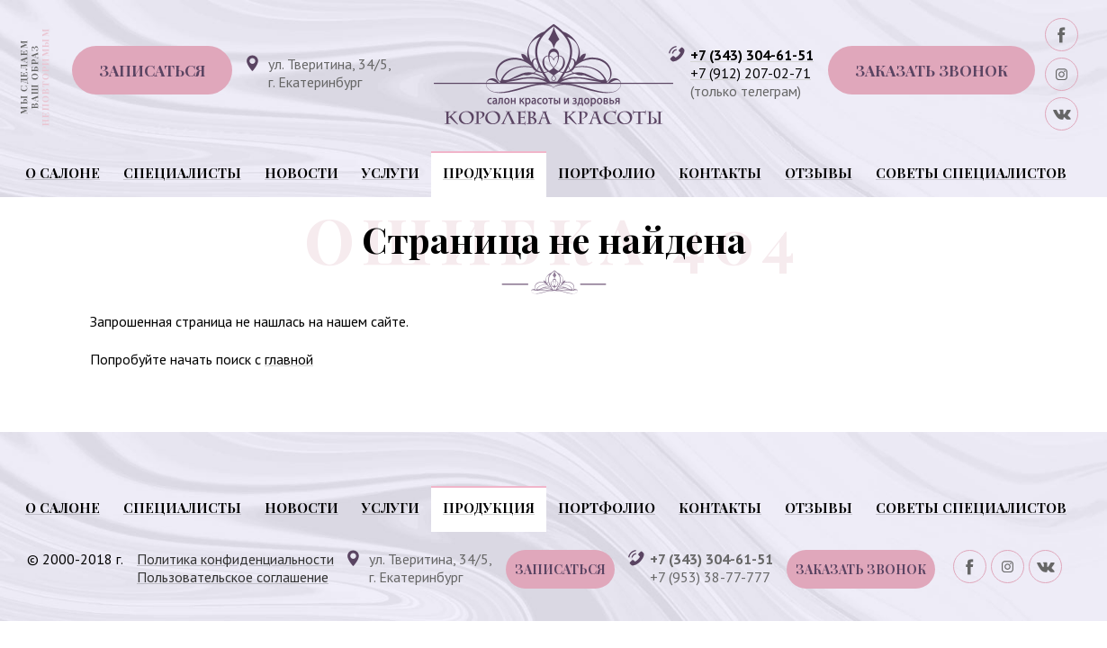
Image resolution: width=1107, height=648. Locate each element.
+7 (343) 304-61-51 (752, 55)
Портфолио (606, 173)
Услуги (390, 173)
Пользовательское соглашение (232, 577)
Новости (301, 173)
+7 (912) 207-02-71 (750, 73)
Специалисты (182, 173)
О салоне (62, 173)
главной (289, 359)
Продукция (489, 173)
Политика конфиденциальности (235, 559)
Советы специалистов (971, 173)
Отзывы (818, 173)
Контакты (720, 173)
